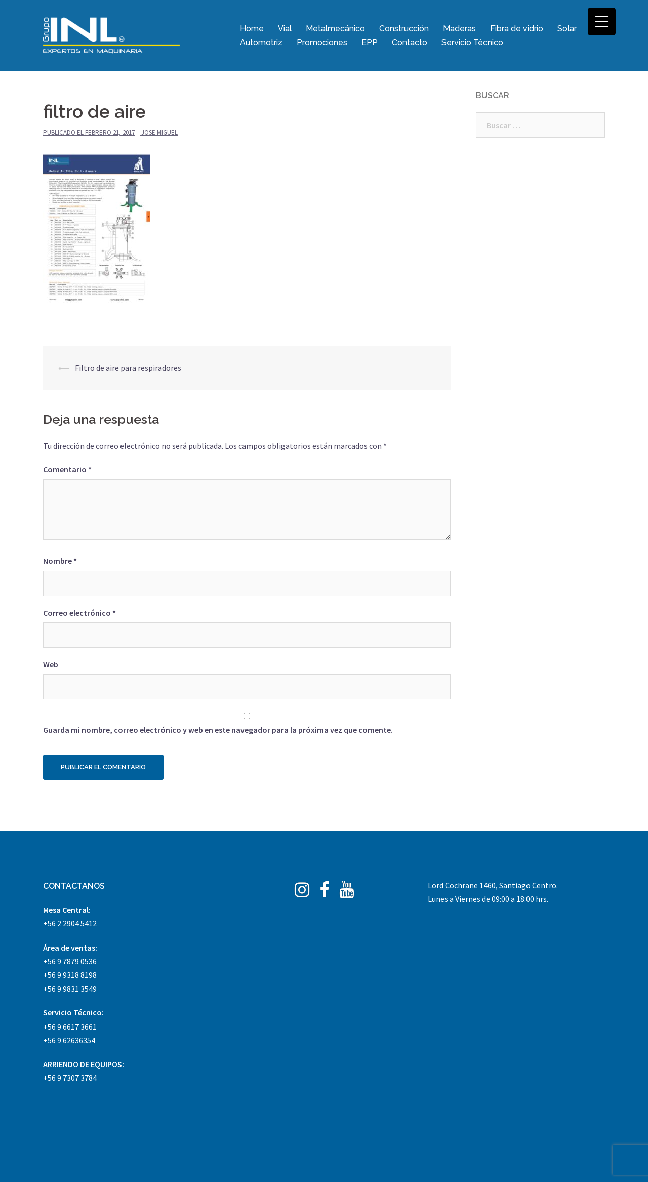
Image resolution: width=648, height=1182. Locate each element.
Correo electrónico (79, 613)
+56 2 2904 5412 (70, 923)
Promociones (322, 42)
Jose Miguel (159, 132)
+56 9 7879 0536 (70, 961)
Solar (567, 28)
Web (50, 664)
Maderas (459, 28)
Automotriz (261, 42)
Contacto (409, 42)
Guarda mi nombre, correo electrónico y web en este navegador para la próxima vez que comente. (218, 730)
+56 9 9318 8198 (70, 975)
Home (252, 28)
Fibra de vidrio (516, 28)
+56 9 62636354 (69, 1040)
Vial (285, 28)
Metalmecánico (335, 28)
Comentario (67, 469)
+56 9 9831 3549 (70, 988)
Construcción (404, 28)
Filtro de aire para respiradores (128, 368)
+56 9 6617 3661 (70, 1026)
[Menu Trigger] (602, 21)
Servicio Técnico (472, 42)
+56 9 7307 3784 (70, 1078)
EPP (369, 42)
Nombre (60, 561)
